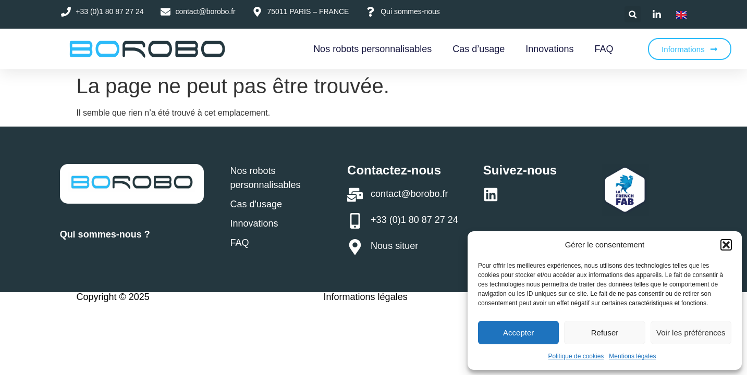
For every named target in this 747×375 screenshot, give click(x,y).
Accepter (518, 332)
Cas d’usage (478, 49)
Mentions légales (632, 356)
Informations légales (366, 297)
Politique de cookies (576, 356)
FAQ (603, 49)
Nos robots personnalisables (372, 49)
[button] (726, 245)
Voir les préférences (691, 332)
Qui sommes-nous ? (105, 234)
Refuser (605, 332)
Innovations (549, 49)
